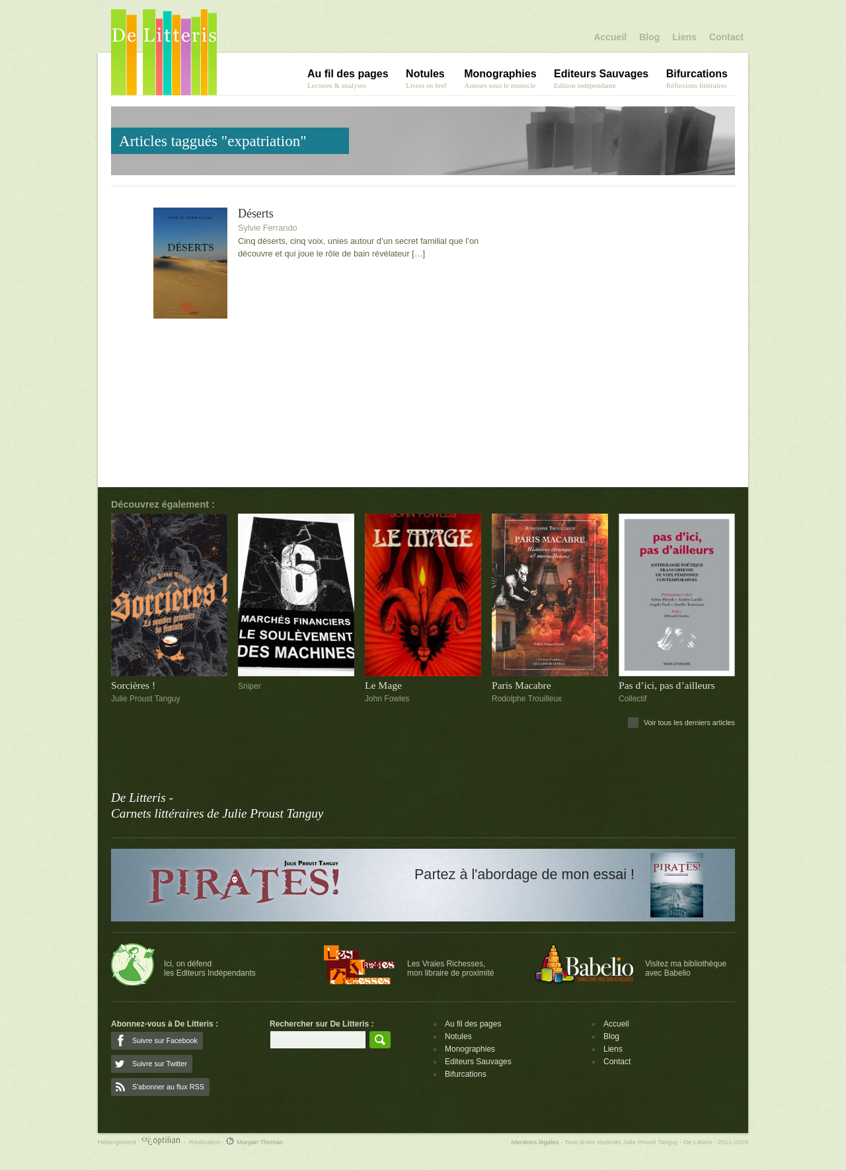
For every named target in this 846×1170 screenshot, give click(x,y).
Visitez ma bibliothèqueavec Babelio (685, 968)
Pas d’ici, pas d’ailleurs (667, 685)
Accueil (610, 37)
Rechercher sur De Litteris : (321, 1024)
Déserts (256, 214)
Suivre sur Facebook (165, 1040)
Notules (458, 1036)
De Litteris (164, 52)
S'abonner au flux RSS (168, 1087)
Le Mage (383, 685)
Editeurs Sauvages (478, 1061)
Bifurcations (465, 1074)
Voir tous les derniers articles (689, 722)
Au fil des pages (473, 1024)
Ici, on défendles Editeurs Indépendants (210, 968)
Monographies (470, 1049)
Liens (684, 37)
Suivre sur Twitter (159, 1064)
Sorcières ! (133, 685)
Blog (649, 37)
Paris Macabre (521, 685)
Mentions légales (534, 1142)
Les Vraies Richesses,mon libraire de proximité (450, 968)
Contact (726, 37)
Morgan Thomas (253, 1142)
